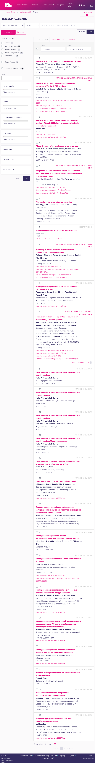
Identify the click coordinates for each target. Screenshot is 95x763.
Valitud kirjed (87, 13)
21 (40, 618)
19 (40, 555)
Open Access (11, 62)
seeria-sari (8, 149)
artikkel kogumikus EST (73, 312)
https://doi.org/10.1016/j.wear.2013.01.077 (49, 106)
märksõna (8, 133)
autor (6, 102)
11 (39, 369)
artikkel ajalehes (12, 49)
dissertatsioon (11, 56)
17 (40, 504)
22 (40, 646)
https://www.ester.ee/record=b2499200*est (51, 137)
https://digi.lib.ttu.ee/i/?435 (45, 134)
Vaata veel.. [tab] (58, 39)
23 (40, 669)
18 (40, 532)
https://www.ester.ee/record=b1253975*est (50, 738)
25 (40, 715)
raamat (9, 43)
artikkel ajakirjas (12, 46)
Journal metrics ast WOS (45, 193)
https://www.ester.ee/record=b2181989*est (50, 575)
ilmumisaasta (9, 86)
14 (40, 435)
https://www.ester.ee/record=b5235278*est (51, 353)
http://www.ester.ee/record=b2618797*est (50, 239)
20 (40, 587)
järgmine (70, 748)
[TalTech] (8, 5)
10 (40, 312)
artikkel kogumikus (14, 53)
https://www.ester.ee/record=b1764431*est (50, 664)
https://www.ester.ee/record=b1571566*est (50, 612)
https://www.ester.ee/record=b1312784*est (50, 641)
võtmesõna (9, 170)
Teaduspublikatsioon (14, 68)
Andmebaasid (11, 12)
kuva (43, 45)
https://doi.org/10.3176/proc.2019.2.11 (48, 266)
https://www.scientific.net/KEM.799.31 (48, 356)
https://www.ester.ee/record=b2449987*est (51, 306)
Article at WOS (61, 111)
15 (40, 458)
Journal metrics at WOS (45, 111)
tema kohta (9, 159)
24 (40, 689)
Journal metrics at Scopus (46, 108)
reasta (69, 45)
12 (40, 389)
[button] (91, 5)
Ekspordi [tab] (71, 39)
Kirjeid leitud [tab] (41, 39)
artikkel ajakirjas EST (65, 78)
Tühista (82, 32)
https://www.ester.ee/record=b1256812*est (50, 498)
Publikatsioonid (25, 12)
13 (40, 412)
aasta (3, 75)
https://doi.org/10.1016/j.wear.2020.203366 (50, 187)
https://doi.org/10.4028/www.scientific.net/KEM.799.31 (54, 350)
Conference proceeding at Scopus (49, 359)
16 (40, 478)
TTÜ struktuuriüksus (12, 118)
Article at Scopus (64, 108)
